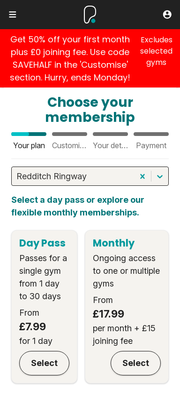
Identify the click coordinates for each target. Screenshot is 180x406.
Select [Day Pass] (44, 363)
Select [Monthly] (135, 363)
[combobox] (17, 176)
